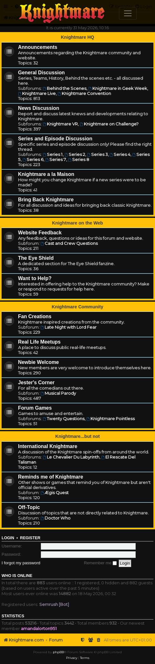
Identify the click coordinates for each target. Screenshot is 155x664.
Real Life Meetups (39, 342)
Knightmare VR (60, 123)
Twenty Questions (63, 418)
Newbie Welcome (38, 362)
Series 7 (55, 159)
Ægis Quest (54, 492)
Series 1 (53, 154)
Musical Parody (58, 393)
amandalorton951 (39, 628)
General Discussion (41, 72)
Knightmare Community (77, 306)
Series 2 (75, 154)
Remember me (100, 562)
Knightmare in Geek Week (117, 88)
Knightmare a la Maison (46, 174)
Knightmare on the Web (77, 222)
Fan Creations (35, 316)
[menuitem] (99, 640)
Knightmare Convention (84, 93)
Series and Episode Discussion (55, 138)
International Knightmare (47, 446)
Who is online (17, 575)
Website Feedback (40, 232)
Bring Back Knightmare (46, 199)
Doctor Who (55, 517)
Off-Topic (29, 507)
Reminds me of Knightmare (50, 477)
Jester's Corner (36, 382)
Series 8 (78, 159)
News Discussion (38, 108)
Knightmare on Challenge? (109, 123)
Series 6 (32, 159)
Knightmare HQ (77, 37)
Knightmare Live (37, 93)
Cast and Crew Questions (69, 243)
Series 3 (97, 154)
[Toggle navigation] (128, 13)
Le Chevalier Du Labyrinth (71, 456)
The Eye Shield (36, 258)
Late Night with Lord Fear (68, 327)
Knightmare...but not (77, 436)
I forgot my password (21, 562)
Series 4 (120, 154)
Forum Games (35, 408)
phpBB (58, 652)
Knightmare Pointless (110, 418)
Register (30, 538)
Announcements (37, 47)
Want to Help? (35, 278)
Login (8, 538)
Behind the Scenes (64, 88)
